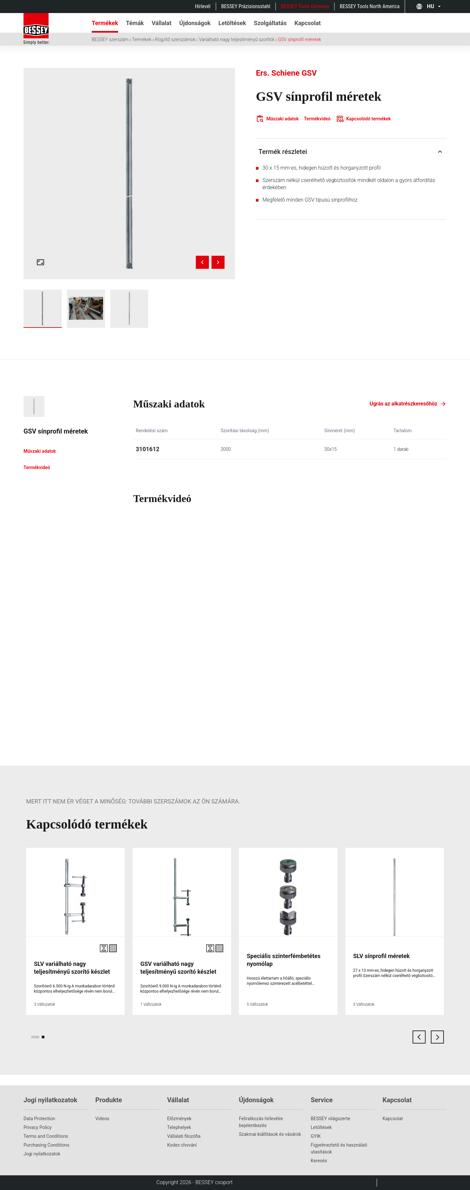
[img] (129, 173)
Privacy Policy (38, 1127)
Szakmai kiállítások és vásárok (270, 1134)
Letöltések (321, 1127)
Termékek (141, 39)
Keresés (319, 1160)
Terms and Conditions (46, 1136)
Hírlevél (203, 6)
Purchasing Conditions (47, 1145)
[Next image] (218, 262)
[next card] (437, 1037)
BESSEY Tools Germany (305, 6)
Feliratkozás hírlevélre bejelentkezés (261, 1122)
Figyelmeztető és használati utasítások (339, 1148)
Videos (102, 1118)
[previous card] (419, 1037)
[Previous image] (202, 262)
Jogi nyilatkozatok (42, 1153)
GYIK (316, 1136)
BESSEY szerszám (110, 39)
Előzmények (179, 1118)
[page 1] (35, 1037)
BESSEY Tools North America (370, 6)
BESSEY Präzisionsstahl (245, 6)
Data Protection (39, 1118)
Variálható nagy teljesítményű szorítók (236, 39)
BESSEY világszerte (330, 1118)
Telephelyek (179, 1127)
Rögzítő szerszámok (175, 39)
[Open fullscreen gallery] (40, 262)
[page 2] (43, 1037)
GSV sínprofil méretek (299, 39)
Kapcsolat (393, 1118)
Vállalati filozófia (183, 1136)
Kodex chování (182, 1145)
